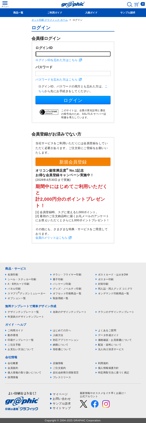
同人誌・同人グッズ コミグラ (115, 288)
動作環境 (13, 335)
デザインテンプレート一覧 (23, 312)
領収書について (62, 349)
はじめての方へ (62, 330)
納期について (60, 344)
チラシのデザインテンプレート (116, 312)
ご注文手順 (14, 344)
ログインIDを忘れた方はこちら (56, 60)
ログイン (73, 100)
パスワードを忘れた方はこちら (56, 79)
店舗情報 (58, 363)
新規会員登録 (73, 162)
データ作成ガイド (108, 335)
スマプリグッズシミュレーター (27, 293)
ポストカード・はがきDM (113, 274)
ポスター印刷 (106, 279)
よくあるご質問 (107, 330)
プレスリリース (62, 377)
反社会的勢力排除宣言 (66, 372)
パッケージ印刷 (62, 283)
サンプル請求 (62, 403)
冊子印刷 (58, 279)
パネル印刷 (14, 288)
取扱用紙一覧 (60, 298)
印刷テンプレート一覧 (21, 340)
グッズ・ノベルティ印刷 (67, 288)
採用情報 (13, 377)
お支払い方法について (21, 349)
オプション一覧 (17, 298)
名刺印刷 (13, 274)
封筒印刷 (103, 283)
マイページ (60, 394)
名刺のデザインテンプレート (70, 312)
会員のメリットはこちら (51, 237)
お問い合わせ (62, 398)
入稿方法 (58, 335)
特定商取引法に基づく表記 (113, 372)
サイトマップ (62, 408)
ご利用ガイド (15, 330)
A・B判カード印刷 (18, 283)
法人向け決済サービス (111, 349)
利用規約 (103, 363)
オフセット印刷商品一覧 (67, 293)
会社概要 (13, 363)
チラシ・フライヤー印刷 (67, 274)
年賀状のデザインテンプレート (26, 316)
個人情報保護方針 (108, 368)
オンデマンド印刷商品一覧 (113, 293)
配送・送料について (110, 344)
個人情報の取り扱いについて (24, 372)
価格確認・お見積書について (115, 340)
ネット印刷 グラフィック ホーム (50, 19)
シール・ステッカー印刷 (22, 279)
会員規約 (13, 368)
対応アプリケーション (66, 340)
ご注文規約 (59, 368)
